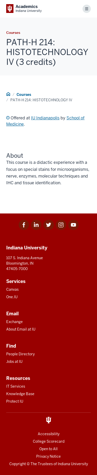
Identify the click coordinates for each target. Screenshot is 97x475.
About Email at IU (20, 329)
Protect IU (14, 401)
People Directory (20, 354)
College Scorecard (48, 441)
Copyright (17, 464)
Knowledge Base (20, 394)
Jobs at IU (14, 361)
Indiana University (73, 464)
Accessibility (48, 434)
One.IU (12, 297)
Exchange (14, 321)
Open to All (48, 449)
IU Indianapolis (45, 118)
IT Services (15, 386)
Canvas (12, 289)
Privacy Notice (48, 456)
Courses (24, 94)
